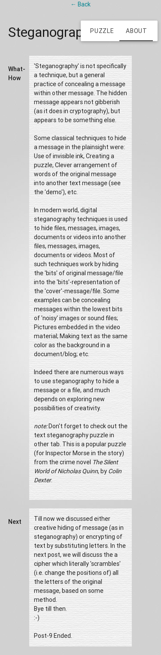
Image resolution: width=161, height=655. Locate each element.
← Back (80, 4)
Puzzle (102, 31)
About (136, 31)
